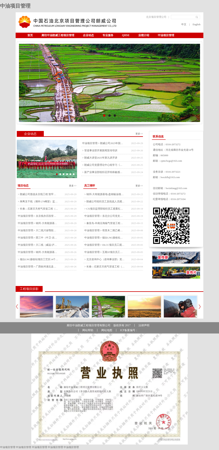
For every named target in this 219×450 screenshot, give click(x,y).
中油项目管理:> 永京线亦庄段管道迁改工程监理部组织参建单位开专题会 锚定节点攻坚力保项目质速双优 (38, 215)
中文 (183, 24)
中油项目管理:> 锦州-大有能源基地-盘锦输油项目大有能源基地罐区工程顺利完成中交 (38, 252)
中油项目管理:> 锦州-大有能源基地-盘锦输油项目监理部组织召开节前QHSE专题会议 (38, 223)
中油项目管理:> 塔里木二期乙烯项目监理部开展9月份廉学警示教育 (104, 230)
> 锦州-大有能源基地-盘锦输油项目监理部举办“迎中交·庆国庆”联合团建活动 (104, 194)
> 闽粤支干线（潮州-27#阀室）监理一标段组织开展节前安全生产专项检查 (38, 201)
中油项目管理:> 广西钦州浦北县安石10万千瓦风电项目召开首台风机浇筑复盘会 (38, 266)
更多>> (139, 133)
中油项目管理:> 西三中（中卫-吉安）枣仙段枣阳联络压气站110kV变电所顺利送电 (38, 237)
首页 (30, 35)
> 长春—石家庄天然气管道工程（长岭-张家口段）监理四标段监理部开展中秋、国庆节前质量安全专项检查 (38, 208)
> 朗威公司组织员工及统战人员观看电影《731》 (104, 201)
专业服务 (107, 35)
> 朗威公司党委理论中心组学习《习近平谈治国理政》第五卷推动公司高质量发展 (103, 164)
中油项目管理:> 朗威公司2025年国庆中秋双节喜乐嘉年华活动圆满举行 (103, 143)
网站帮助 (87, 330)
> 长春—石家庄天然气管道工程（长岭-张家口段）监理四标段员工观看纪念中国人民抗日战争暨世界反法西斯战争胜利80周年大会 (104, 266)
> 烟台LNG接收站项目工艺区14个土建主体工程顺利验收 (38, 259)
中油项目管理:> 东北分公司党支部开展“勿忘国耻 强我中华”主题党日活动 (104, 215)
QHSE (126, 35)
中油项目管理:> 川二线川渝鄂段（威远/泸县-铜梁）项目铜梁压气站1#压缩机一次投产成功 (38, 230)
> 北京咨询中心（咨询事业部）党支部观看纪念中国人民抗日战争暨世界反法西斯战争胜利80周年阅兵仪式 (104, 259)
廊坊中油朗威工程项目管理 (57, 35)
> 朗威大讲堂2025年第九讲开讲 (99, 157)
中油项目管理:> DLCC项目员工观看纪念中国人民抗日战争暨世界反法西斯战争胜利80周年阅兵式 (104, 244)
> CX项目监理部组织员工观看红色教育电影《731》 (104, 208)
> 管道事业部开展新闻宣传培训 (99, 150)
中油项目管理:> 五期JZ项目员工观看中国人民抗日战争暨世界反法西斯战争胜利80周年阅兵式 (104, 252)
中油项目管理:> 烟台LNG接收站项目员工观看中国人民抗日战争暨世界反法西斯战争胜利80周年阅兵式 (104, 237)
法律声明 (143, 325)
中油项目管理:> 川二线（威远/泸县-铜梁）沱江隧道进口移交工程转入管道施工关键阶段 (38, 244)
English (196, 24)
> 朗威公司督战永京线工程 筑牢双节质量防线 (38, 194)
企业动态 (88, 35)
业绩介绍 (143, 35)
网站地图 (106, 330)
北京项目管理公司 (156, 16)
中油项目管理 (15, 6)
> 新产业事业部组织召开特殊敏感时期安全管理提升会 (103, 172)
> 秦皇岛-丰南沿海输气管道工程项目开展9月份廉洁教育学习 (104, 223)
